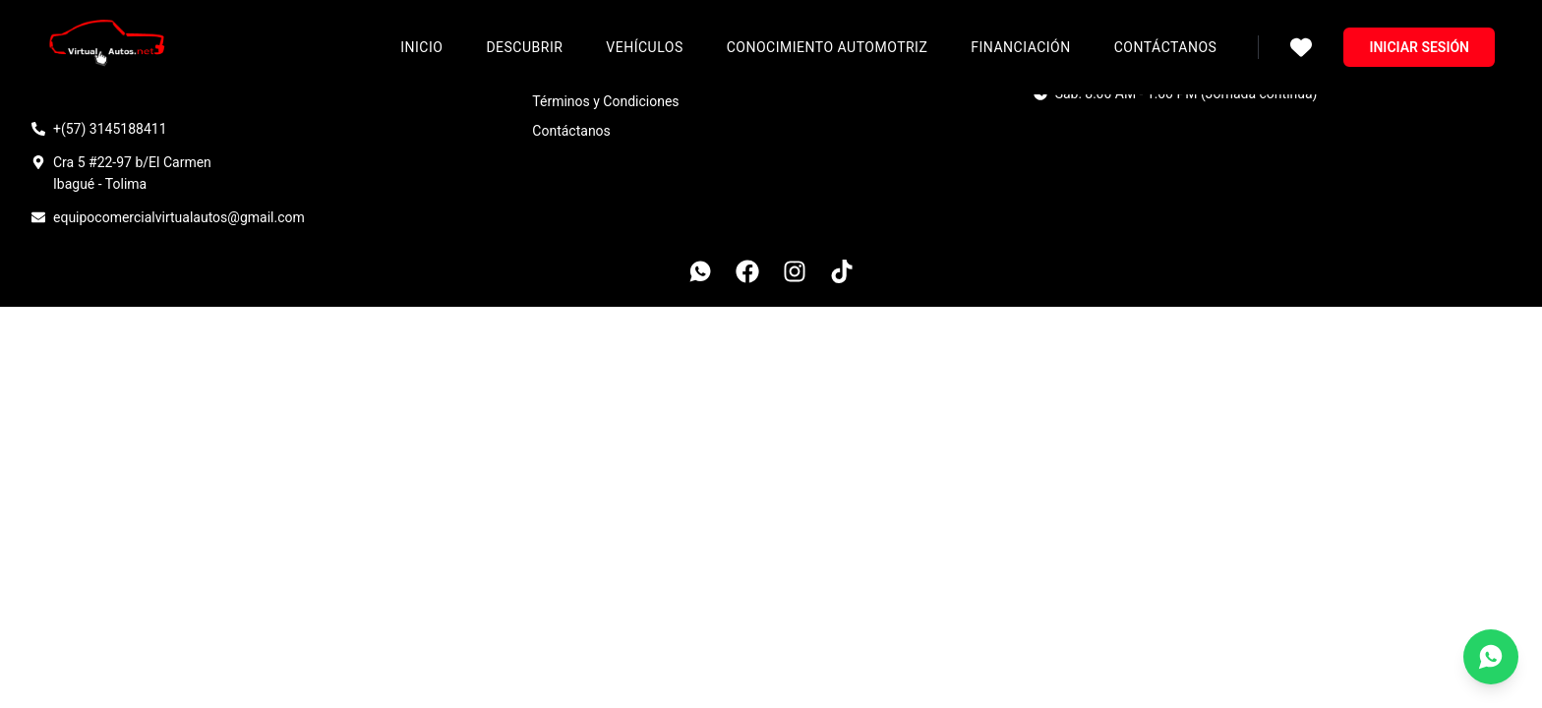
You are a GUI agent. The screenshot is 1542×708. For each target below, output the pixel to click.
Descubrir (524, 47)
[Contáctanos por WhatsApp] (1490, 656)
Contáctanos (1165, 47)
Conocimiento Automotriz (827, 47)
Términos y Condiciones (605, 101)
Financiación (1020, 47)
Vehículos (644, 47)
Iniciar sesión (1419, 47)
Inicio (421, 47)
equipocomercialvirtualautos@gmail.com (179, 217)
